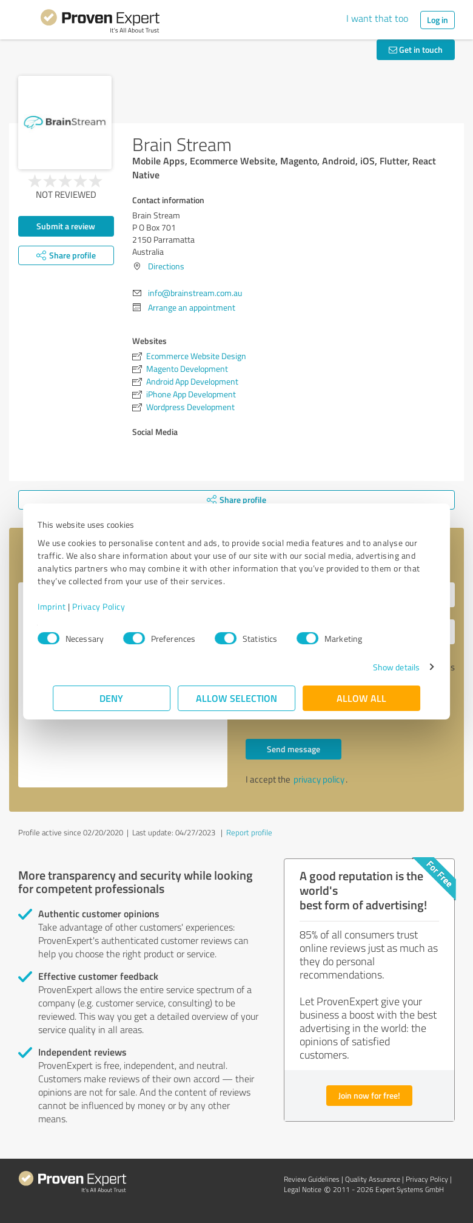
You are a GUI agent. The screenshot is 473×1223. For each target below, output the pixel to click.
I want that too (377, 18)
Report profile (249, 832)
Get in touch (416, 49)
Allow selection (236, 698)
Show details (381, 667)
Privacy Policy (113, 606)
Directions (166, 266)
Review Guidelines (312, 1179)
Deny (112, 698)
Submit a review (65, 226)
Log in (437, 19)
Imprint (67, 606)
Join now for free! (369, 1095)
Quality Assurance (372, 1179)
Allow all (361, 698)
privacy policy (319, 779)
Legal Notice (302, 1189)
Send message (293, 749)
